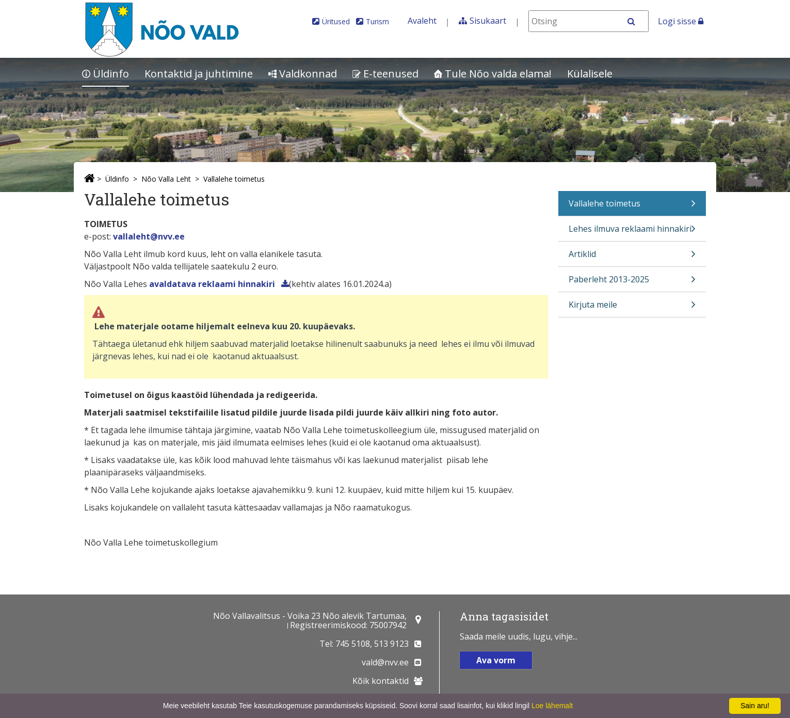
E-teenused (385, 74)
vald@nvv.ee (385, 662)
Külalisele (589, 74)
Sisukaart (488, 20)
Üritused (336, 21)
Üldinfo (105, 74)
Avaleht (422, 20)
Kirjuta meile (632, 308)
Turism (377, 21)
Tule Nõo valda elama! (493, 74)
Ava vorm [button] (495, 660)
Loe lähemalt (552, 705)
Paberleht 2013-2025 (632, 283)
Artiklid (632, 257)
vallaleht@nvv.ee (149, 236)
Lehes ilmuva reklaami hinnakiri (632, 232)
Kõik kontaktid (380, 681)
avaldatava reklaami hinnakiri (213, 284)
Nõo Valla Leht (166, 179)
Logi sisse (680, 21)
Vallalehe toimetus (234, 179)
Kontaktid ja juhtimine (198, 74)
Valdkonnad (302, 74)
